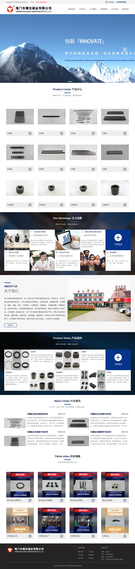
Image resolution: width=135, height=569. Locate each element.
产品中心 (82, 9)
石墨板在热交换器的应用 (37, 414)
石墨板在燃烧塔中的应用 (100, 432)
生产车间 (114, 9)
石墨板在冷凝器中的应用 (37, 432)
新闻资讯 (104, 9)
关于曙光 (93, 9)
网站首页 (71, 9)
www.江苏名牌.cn (41, 2)
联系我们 (125, 9)
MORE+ (10, 326)
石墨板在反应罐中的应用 (100, 414)
